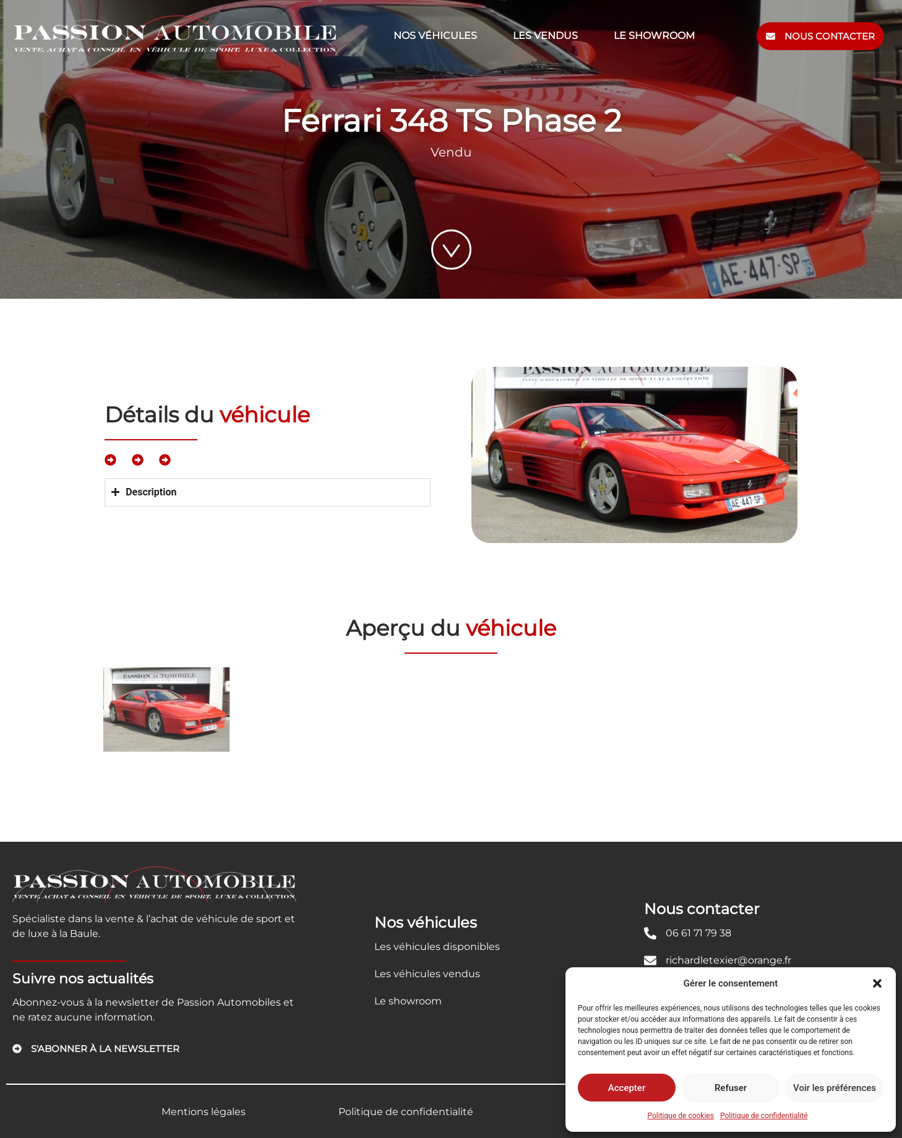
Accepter (626, 1087)
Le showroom (654, 35)
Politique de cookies (681, 1115)
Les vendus (545, 35)
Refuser (731, 1087)
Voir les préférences (834, 1087)
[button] (877, 983)
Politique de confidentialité (764, 1115)
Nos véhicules (435, 35)
